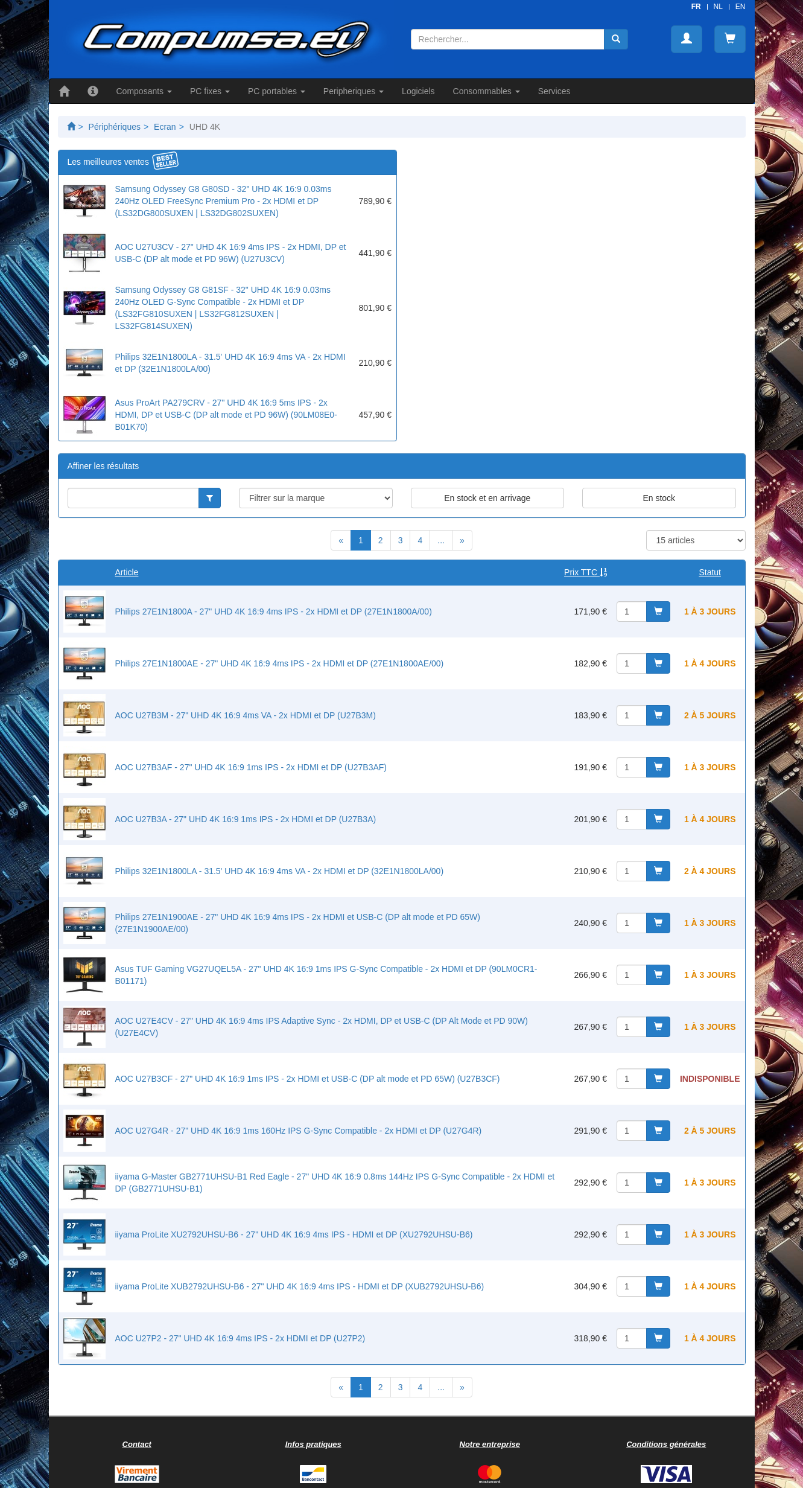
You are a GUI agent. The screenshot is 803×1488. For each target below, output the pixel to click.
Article (127, 572)
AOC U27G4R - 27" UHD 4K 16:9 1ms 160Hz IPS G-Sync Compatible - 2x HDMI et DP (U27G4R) (298, 1130)
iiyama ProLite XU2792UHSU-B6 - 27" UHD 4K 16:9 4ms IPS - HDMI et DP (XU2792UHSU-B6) (294, 1234)
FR (696, 6)
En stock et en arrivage (487, 498)
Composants (144, 91)
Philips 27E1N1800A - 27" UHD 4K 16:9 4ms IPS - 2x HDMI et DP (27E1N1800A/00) (273, 611)
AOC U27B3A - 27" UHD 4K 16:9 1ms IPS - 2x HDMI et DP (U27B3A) (245, 819)
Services (554, 91)
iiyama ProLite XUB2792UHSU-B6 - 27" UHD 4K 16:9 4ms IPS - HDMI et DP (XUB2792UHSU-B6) (299, 1286)
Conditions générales (666, 1444)
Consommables (486, 91)
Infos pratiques (313, 1444)
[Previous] (341, 540)
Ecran (165, 127)
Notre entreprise (490, 1444)
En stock (659, 498)
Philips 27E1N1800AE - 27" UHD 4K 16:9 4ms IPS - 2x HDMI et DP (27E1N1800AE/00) (279, 663)
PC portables (276, 91)
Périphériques (115, 127)
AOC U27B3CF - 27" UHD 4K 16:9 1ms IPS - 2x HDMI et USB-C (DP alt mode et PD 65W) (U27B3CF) (307, 1079)
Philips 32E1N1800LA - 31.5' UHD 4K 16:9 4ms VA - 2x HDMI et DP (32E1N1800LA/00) (279, 871)
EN (740, 6)
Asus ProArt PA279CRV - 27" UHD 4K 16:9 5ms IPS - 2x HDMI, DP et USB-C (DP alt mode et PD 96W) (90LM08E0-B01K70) (226, 415)
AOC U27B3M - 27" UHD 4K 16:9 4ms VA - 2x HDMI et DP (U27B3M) (245, 715)
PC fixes (210, 91)
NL (718, 6)
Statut (710, 572)
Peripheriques (353, 91)
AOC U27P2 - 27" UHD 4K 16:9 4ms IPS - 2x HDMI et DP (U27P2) (240, 1338)
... (441, 540)
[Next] (462, 540)
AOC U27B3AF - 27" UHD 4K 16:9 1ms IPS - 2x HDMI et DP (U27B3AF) (251, 767)
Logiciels (418, 91)
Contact (136, 1444)
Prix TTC (585, 572)
